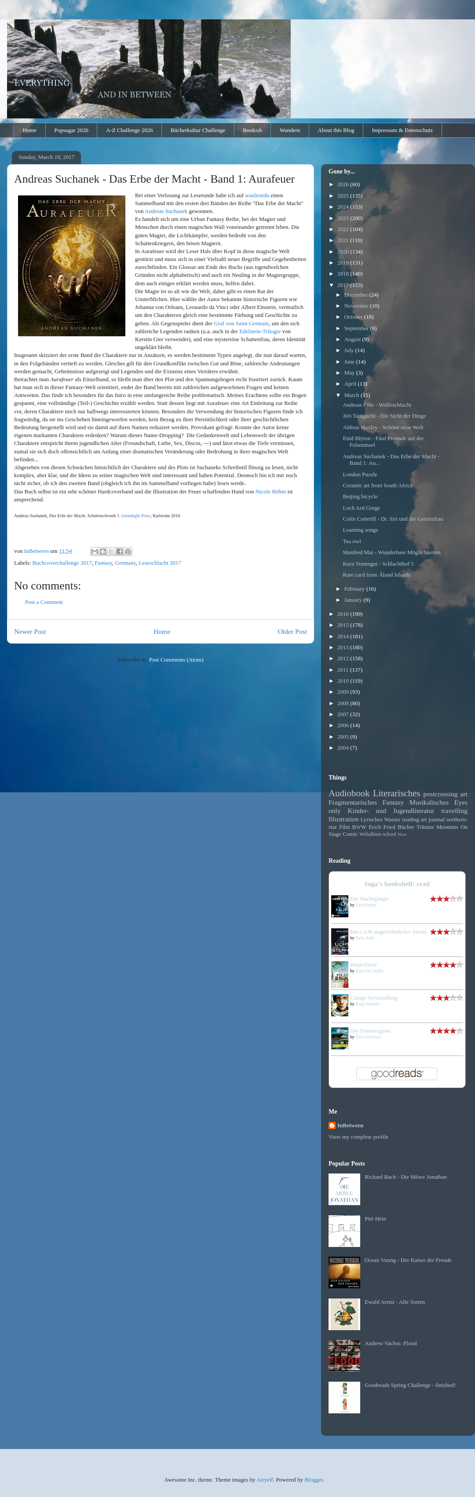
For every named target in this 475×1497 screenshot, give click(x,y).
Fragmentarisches (353, 802)
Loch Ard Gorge (361, 507)
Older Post (292, 631)
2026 (343, 184)
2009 (343, 691)
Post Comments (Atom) (176, 659)
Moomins (447, 827)
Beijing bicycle (360, 496)
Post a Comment (44, 602)
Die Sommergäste (370, 1030)
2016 (343, 614)
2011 (343, 669)
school (389, 834)
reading (410, 819)
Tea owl (352, 541)
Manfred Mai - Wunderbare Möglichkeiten (391, 552)
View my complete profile (358, 1136)
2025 (343, 195)
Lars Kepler (366, 904)
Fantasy (103, 562)
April (351, 383)
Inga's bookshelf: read (397, 883)
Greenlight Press (135, 515)
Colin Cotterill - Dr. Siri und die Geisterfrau (393, 518)
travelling (454, 810)
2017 (343, 285)
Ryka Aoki (365, 937)
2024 (343, 206)
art (464, 794)
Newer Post (30, 631)
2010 (343, 680)
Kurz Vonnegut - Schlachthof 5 (378, 563)
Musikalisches (429, 802)
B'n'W (359, 827)
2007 (343, 714)
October (354, 316)
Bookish (252, 130)
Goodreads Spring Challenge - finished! (410, 1385)
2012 (343, 658)
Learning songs (360, 529)
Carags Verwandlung (374, 997)
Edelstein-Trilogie (260, 331)
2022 (343, 229)
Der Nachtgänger (369, 898)
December (356, 294)
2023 (343, 218)
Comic (350, 834)
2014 (343, 636)
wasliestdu (257, 195)
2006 (343, 725)
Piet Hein (375, 1218)
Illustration (343, 819)
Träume (425, 827)
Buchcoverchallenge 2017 (62, 562)
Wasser (392, 819)
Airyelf (264, 1479)
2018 (343, 273)
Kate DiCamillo (370, 970)
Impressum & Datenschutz (402, 130)
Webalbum (370, 834)
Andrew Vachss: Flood (391, 1343)
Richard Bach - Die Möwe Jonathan (406, 1176)
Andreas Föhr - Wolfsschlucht (377, 404)
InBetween (350, 1125)
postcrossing (441, 794)
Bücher (406, 827)
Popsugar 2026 (71, 130)
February (355, 588)
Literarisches (396, 793)
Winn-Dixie (363, 964)
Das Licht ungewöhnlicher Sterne (388, 931)
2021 (343, 240)
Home (30, 130)
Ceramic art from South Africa (378, 485)
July (349, 350)
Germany (125, 562)
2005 (343, 736)
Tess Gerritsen (367, 1036)
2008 (343, 703)
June (350, 361)
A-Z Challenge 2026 (129, 130)
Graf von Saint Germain (241, 323)
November (357, 305)
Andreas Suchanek (166, 211)
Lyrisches (372, 819)
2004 (343, 747)
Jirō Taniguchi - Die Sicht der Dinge (384, 415)
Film (344, 827)
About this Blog (336, 130)
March (352, 395)
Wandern (290, 130)
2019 (343, 262)
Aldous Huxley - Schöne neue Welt (383, 427)
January (354, 599)
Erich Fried (382, 827)
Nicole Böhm (271, 491)
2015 (343, 625)
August (353, 339)
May (350, 372)
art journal (433, 819)
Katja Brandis (368, 1003)
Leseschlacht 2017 (160, 562)
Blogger (313, 1479)
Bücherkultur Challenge (198, 130)
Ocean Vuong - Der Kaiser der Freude (408, 1260)
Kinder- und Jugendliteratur (391, 810)
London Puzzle (360, 474)
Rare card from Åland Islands (376, 574)
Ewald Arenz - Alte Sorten (395, 1301)
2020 (343, 251)
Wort (402, 834)
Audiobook (349, 793)
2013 (343, 647)
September (357, 328)
